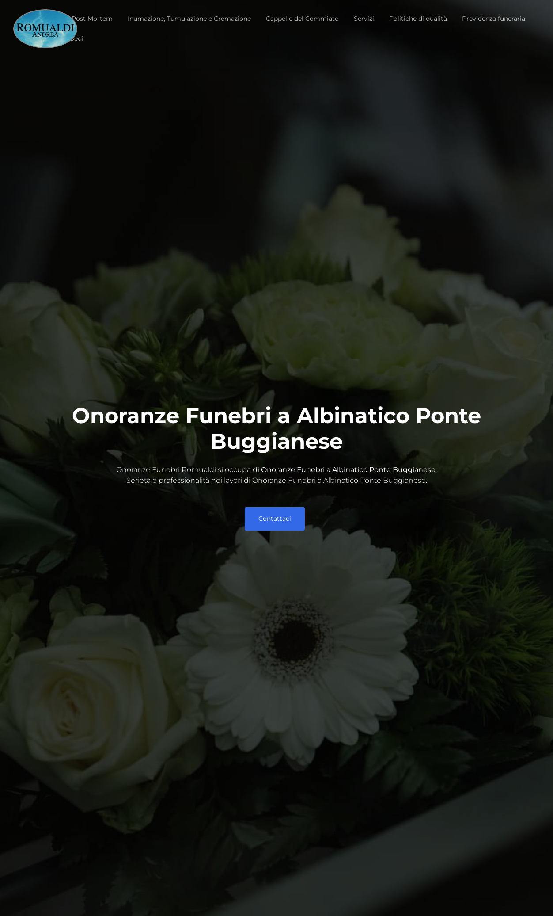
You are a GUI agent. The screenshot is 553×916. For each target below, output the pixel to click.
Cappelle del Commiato (302, 19)
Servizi (364, 19)
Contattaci (274, 519)
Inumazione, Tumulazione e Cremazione (189, 19)
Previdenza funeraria (493, 19)
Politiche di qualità (418, 19)
